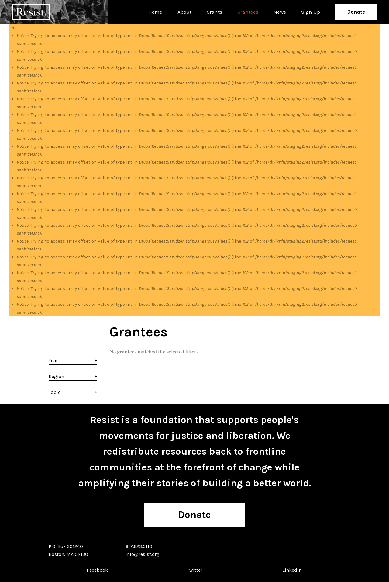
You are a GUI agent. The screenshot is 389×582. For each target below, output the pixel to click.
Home (155, 12)
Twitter (194, 570)
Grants (214, 12)
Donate (356, 12)
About (184, 12)
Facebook (97, 570)
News (280, 12)
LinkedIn (291, 570)
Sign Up (310, 12)
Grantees (247, 12)
